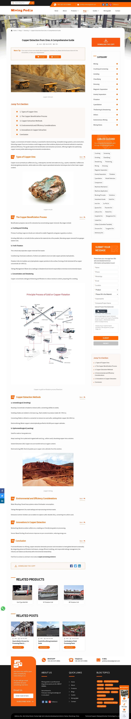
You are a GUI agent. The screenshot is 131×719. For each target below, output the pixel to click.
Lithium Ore (98, 212)
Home (56, 11)
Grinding (96, 74)
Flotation (96, 99)
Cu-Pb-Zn (106, 203)
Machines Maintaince (101, 187)
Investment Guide (100, 199)
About (65, 11)
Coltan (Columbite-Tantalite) (103, 224)
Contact (117, 11)
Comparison (98, 183)
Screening (107, 153)
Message (41, 57)
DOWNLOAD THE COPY (26, 566)
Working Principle (100, 195)
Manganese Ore (111, 216)
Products (74, 11)
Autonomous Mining (100, 120)
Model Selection (110, 178)
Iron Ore (97, 203)
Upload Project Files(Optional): (104, 307)
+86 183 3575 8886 (62, 4)
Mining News (97, 125)
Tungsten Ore (110, 229)
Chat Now (55, 57)
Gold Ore (111, 199)
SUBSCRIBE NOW (24, 701)
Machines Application (101, 191)
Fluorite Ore (108, 208)
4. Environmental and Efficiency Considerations (38, 125)
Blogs (85, 11)
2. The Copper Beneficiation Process (33, 116)
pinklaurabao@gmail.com (86, 4)
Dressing (26, 30)
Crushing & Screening (100, 69)
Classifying (97, 79)
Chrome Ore (98, 229)
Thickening (108, 162)
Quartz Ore (98, 208)
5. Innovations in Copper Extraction (33, 130)
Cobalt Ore (98, 220)
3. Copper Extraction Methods (31, 121)
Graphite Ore (99, 216)
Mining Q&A (107, 11)
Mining (95, 64)
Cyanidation (97, 105)
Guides (95, 11)
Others (95, 115)
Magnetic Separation (100, 89)
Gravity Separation (99, 94)
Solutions (112, 195)
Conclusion (24, 134)
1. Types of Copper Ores (28, 112)
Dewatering (98, 162)
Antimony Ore (99, 233)
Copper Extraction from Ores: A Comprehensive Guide (46, 30)
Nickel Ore (108, 212)
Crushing (97, 153)
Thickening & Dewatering (102, 110)
